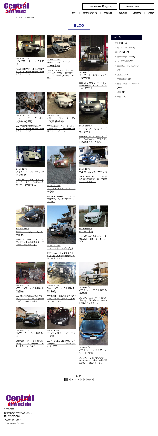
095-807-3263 (132, 6)
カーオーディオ (124, 57)
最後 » (90, 380)
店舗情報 (137, 13)
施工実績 (123, 13)
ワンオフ (121, 74)
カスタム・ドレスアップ (128, 66)
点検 (119, 92)
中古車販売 (122, 79)
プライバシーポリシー (14, 423)
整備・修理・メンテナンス (129, 83)
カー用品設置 (123, 61)
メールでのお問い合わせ (100, 6)
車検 (119, 97)
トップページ (20, 17)
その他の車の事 (124, 47)
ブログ (151, 13)
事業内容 (108, 13)
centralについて (90, 13)
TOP (74, 13)
